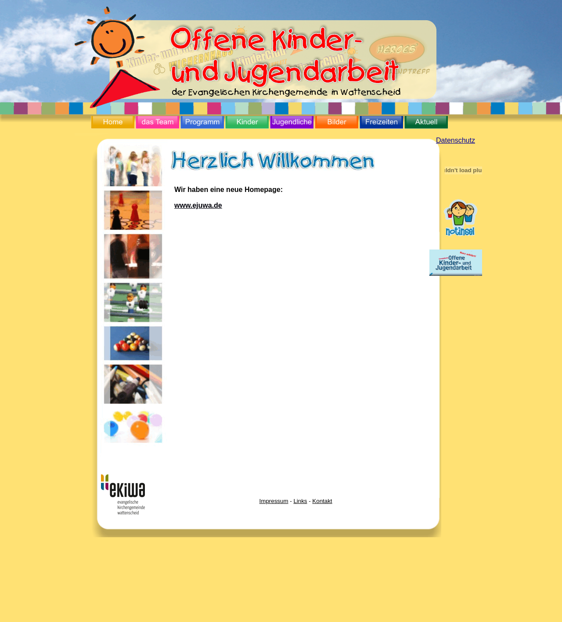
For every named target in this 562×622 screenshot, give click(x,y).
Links (300, 501)
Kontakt (322, 501)
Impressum (273, 501)
